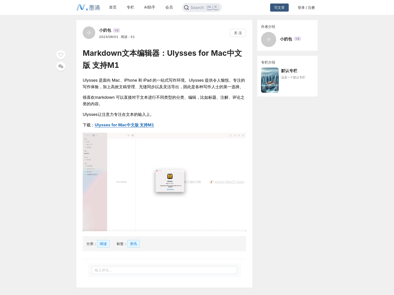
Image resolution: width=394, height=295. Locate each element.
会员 (169, 7)
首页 (113, 7)
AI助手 (149, 7)
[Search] (202, 7)
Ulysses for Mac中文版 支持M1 (124, 124)
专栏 (130, 7)
